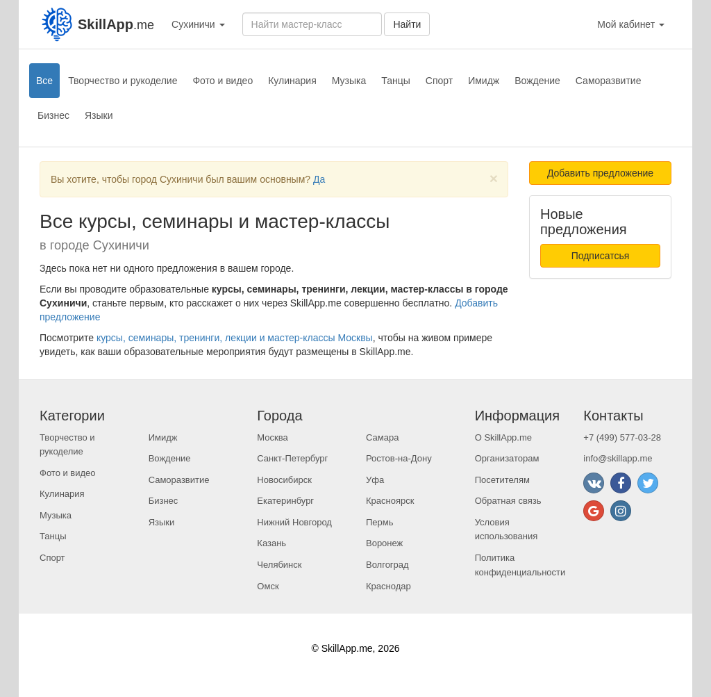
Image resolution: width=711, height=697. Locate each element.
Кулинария (292, 80)
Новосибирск (284, 480)
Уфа (375, 480)
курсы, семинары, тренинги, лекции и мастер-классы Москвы (235, 337)
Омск (267, 586)
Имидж (483, 80)
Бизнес (53, 115)
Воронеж (384, 543)
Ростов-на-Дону (399, 458)
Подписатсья (600, 255)
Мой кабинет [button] (630, 24)
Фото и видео (222, 80)
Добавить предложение (600, 173)
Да (319, 179)
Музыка (349, 80)
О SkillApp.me (503, 437)
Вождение (537, 80)
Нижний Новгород (294, 522)
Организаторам (507, 458)
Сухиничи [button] (198, 24)
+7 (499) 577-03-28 (622, 437)
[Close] (494, 178)
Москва (272, 437)
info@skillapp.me (617, 458)
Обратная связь (508, 500)
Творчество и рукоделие (122, 80)
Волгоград (387, 564)
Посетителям (502, 480)
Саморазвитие (609, 80)
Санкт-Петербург (292, 458)
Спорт (439, 80)
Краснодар (388, 586)
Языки (99, 115)
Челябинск (279, 564)
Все (44, 80)
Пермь (380, 522)
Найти (407, 24)
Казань (271, 543)
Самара (382, 437)
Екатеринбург (285, 500)
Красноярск (390, 500)
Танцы (395, 80)
